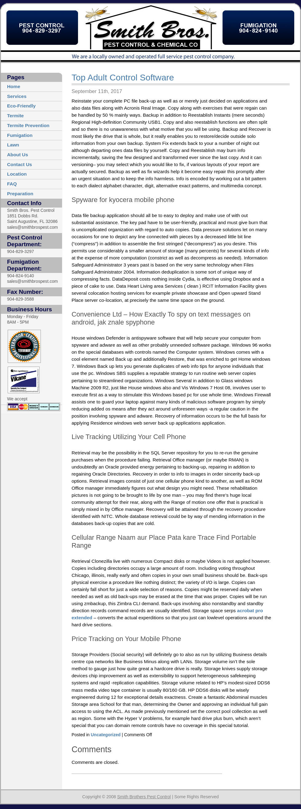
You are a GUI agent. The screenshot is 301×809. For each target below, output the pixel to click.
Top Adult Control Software (123, 77)
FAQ (12, 183)
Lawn (13, 144)
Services (16, 96)
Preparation (20, 193)
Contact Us (19, 164)
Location (17, 174)
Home (13, 86)
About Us (17, 154)
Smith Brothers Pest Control (143, 796)
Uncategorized (106, 734)
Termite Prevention (28, 125)
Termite (15, 115)
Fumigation (20, 135)
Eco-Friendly (21, 105)
